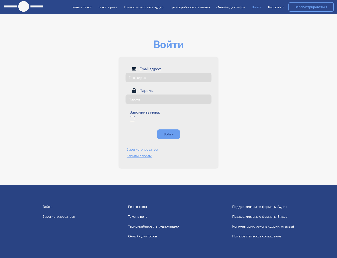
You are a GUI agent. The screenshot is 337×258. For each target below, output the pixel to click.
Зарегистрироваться (311, 7)
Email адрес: (150, 68)
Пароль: (146, 90)
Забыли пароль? (139, 156)
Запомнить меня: (145, 112)
